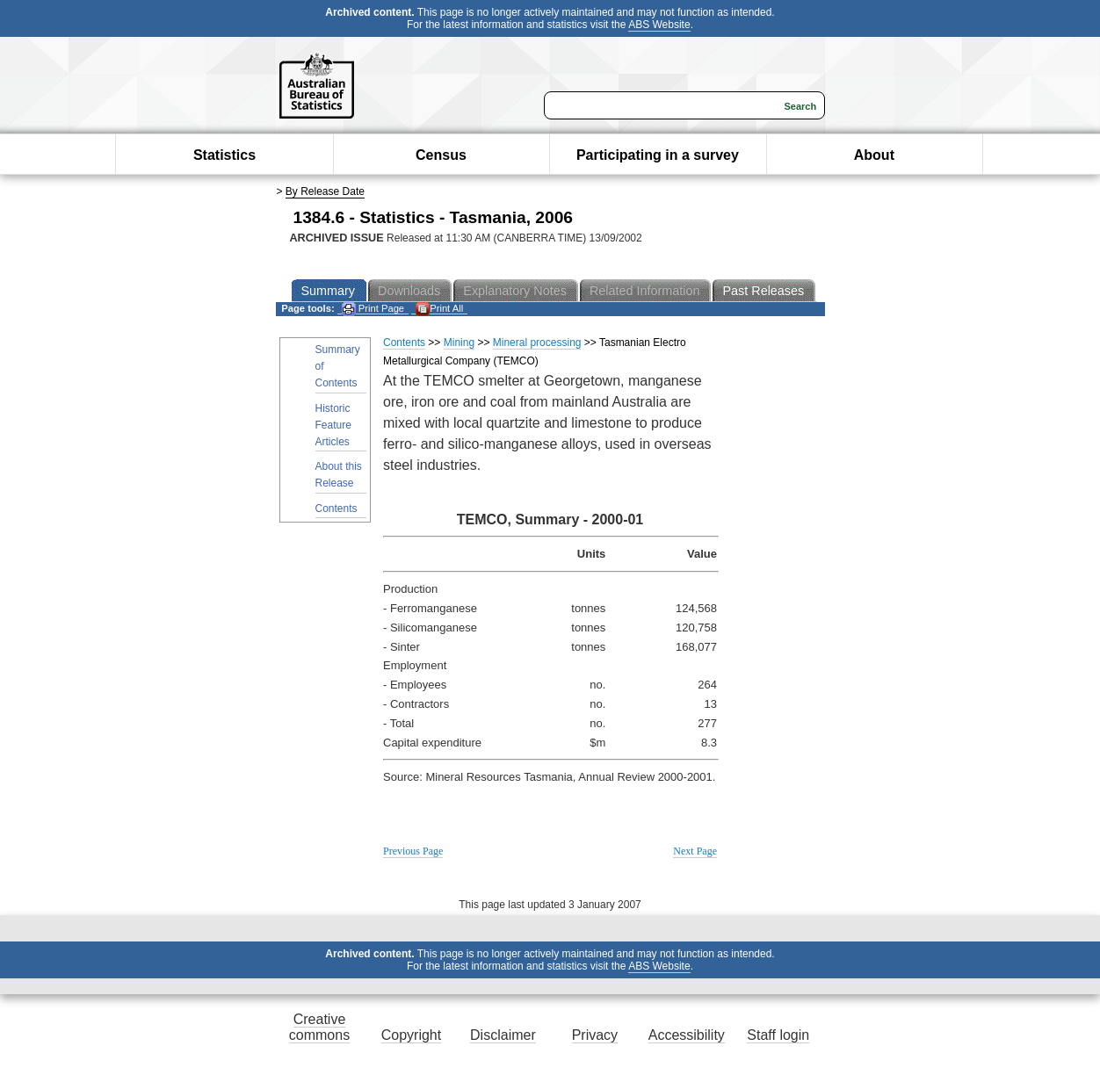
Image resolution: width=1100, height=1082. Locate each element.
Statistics (224, 155)
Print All (439, 308)
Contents (336, 508)
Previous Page (413, 851)
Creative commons (319, 1027)
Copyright (411, 1035)
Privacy (595, 1035)
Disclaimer (503, 1035)
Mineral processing (537, 342)
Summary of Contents (337, 366)
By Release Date (325, 191)
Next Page (695, 851)
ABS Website (659, 24)
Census (441, 155)
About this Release (338, 474)
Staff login (778, 1035)
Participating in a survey (657, 155)
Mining (459, 342)
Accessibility (686, 1035)
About (874, 155)
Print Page (373, 308)
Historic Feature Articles (333, 425)
